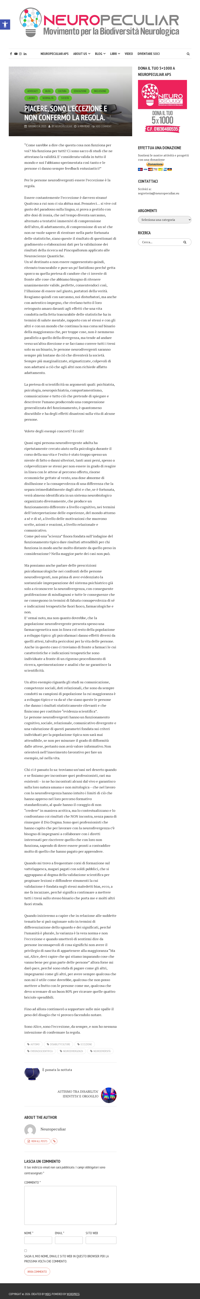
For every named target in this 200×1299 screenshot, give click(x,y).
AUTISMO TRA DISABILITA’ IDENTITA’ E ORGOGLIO (97, 1081)
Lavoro (31, 98)
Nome (28, 1227)
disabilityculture (60, 1044)
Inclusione (102, 91)
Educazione (82, 91)
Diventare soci (149, 53)
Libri (113, 53)
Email (59, 1227)
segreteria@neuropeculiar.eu (158, 193)
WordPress (74, 1288)
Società (66, 98)
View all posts (39, 1135)
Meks (48, 1288)
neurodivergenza (73, 1051)
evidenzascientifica (42, 1051)
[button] (5, 24)
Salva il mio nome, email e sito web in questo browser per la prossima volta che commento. (66, 1253)
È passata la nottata (53, 1074)
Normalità (49, 98)
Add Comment (104, 126)
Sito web (92, 1227)
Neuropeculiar (63, 126)
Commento (32, 1176)
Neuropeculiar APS (55, 53)
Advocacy (32, 91)
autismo (35, 1044)
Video (129, 53)
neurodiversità (102, 1051)
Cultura (63, 91)
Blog (98, 53)
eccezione (86, 1044)
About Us (80, 53)
